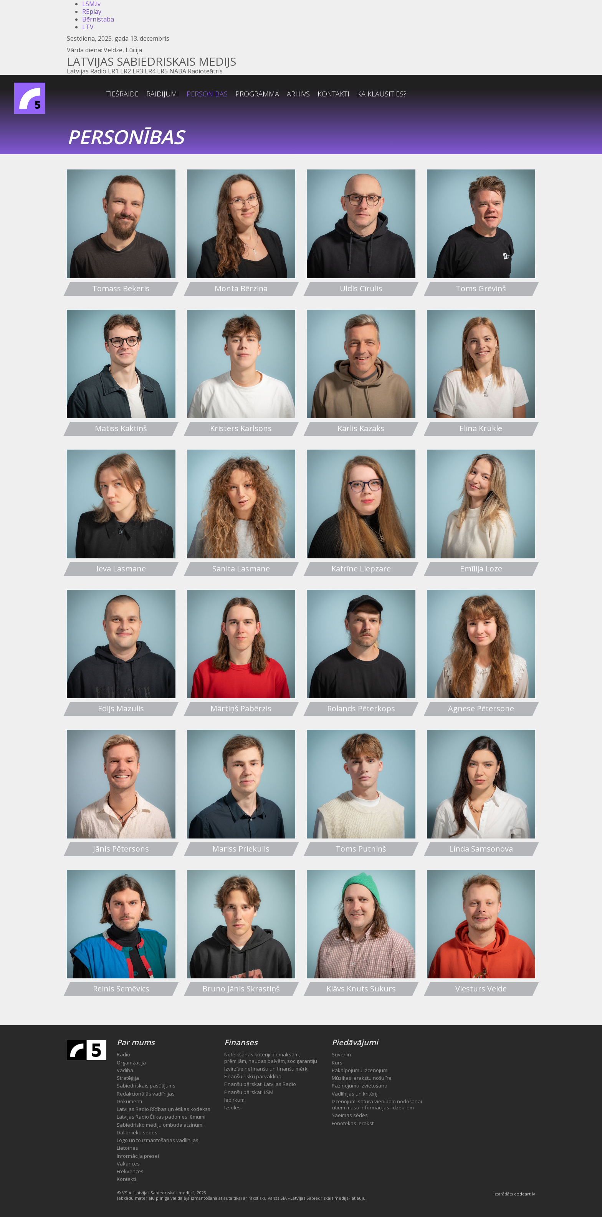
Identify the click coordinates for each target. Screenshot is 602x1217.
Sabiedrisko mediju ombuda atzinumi (160, 1124)
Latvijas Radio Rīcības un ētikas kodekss (163, 1109)
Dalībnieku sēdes (137, 1132)
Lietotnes (127, 1147)
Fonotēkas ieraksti (353, 1123)
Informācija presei (138, 1155)
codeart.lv (524, 1194)
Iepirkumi (235, 1099)
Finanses (241, 1042)
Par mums (136, 1042)
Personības (259, 94)
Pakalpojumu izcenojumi (360, 1070)
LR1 (113, 71)
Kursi (338, 1062)
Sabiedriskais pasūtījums (146, 1085)
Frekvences (130, 1171)
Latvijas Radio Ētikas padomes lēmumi (161, 1116)
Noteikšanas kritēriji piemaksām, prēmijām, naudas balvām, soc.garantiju (270, 1057)
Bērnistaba (98, 19)
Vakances (128, 1163)
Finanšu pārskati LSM (248, 1092)
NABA (177, 71)
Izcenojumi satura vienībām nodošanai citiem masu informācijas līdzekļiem (377, 1104)
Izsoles (232, 1107)
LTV (88, 27)
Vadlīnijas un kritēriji (355, 1093)
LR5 (162, 71)
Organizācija (131, 1062)
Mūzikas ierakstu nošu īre (362, 1077)
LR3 (137, 71)
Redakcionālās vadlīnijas (146, 1093)
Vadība (125, 1070)
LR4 (150, 71)
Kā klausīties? (434, 94)
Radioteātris (205, 71)
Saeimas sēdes (350, 1115)
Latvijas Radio (86, 71)
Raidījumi (215, 94)
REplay (91, 11)
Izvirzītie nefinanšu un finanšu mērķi (266, 1068)
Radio (123, 1054)
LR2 (125, 71)
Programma (310, 94)
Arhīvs (350, 94)
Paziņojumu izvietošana (359, 1085)
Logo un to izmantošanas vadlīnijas (157, 1140)
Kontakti (386, 94)
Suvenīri (341, 1054)
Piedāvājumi (355, 1042)
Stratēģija (128, 1077)
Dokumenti (129, 1101)
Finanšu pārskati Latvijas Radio (260, 1084)
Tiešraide (175, 94)
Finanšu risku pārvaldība (252, 1076)
